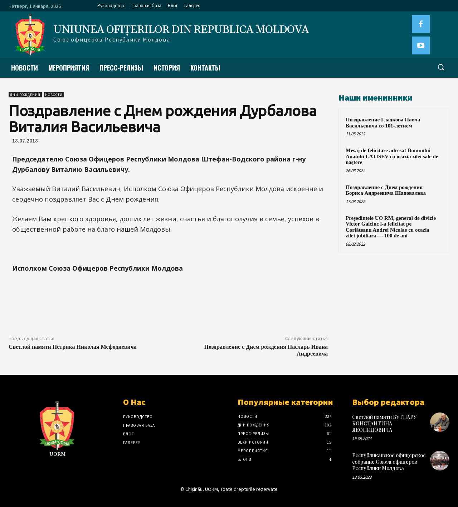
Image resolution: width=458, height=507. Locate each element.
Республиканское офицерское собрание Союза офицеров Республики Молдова (389, 462)
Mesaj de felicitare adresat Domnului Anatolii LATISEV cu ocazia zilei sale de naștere (392, 156)
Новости (54, 94)
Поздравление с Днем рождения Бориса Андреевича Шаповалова (386, 190)
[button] (440, 67)
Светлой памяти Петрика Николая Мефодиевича (73, 347)
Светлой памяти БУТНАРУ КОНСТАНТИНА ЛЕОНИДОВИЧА (384, 423)
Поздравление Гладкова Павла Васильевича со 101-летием (383, 123)
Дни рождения (25, 94)
